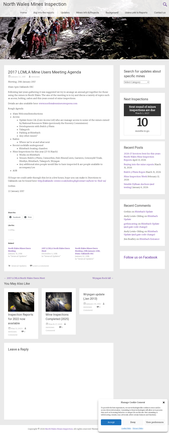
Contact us (160, 12)
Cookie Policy (126, 428)
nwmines (35, 77)
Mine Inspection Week (135, 176)
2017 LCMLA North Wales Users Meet (24, 278)
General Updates (19, 266)
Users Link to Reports (136, 12)
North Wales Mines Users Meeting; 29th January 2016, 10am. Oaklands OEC (87, 251)
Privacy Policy (138, 428)
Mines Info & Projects (87, 12)
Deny (133, 422)
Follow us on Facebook (140, 257)
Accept (111, 422)
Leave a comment (40, 266)
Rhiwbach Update (144, 211)
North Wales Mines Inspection (34, 4)
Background (112, 12)
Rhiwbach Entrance (149, 239)
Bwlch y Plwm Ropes (134, 172)
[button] (163, 402)
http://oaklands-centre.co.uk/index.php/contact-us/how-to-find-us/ (72, 181)
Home (23, 12)
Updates (65, 12)
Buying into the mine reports (139, 164)
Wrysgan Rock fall (102, 278)
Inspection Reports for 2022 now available (20, 319)
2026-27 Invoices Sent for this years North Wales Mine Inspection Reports (142, 156)
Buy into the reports (44, 12)
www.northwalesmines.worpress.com (58, 103)
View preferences (155, 422)
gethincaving (130, 223)
